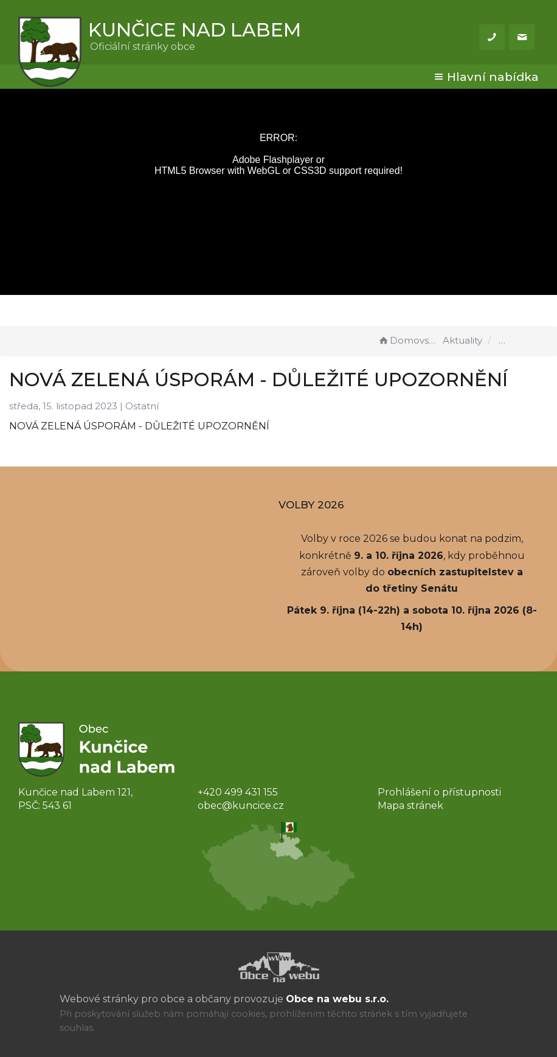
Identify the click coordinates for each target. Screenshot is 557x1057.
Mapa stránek (410, 805)
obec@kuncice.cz (241, 805)
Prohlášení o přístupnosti (439, 792)
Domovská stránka (408, 340)
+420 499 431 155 (238, 792)
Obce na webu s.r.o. (337, 999)
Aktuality (462, 340)
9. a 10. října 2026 (398, 555)
